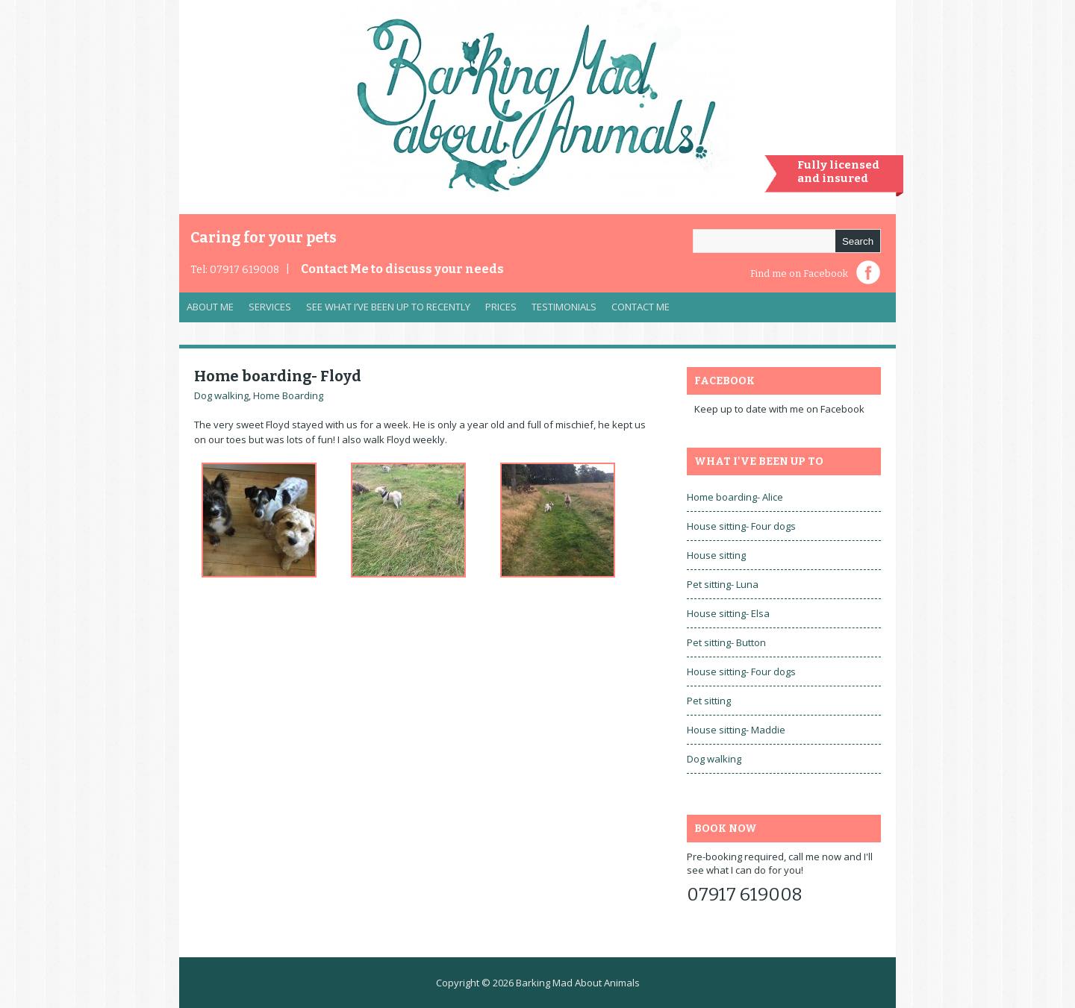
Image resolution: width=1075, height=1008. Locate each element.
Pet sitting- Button (726, 642)
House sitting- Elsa (728, 613)
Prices (501, 306)
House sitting (716, 555)
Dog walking (221, 395)
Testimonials (564, 306)
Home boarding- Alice (735, 497)
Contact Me (402, 269)
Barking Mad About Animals (578, 982)
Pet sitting (709, 700)
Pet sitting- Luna (722, 584)
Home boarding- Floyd (277, 376)
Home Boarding (288, 395)
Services (266, 310)
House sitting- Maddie (736, 729)
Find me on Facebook (799, 273)
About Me (210, 306)
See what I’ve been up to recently (388, 306)
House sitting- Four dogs (741, 526)
